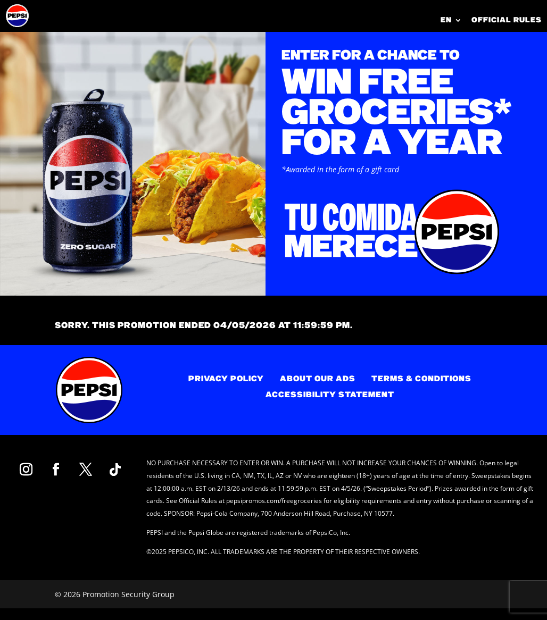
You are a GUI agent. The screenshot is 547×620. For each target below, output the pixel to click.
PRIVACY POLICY (226, 379)
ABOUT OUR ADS (317, 379)
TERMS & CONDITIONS (421, 379)
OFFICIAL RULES (506, 20)
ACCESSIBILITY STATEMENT (330, 395)
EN (446, 20)
